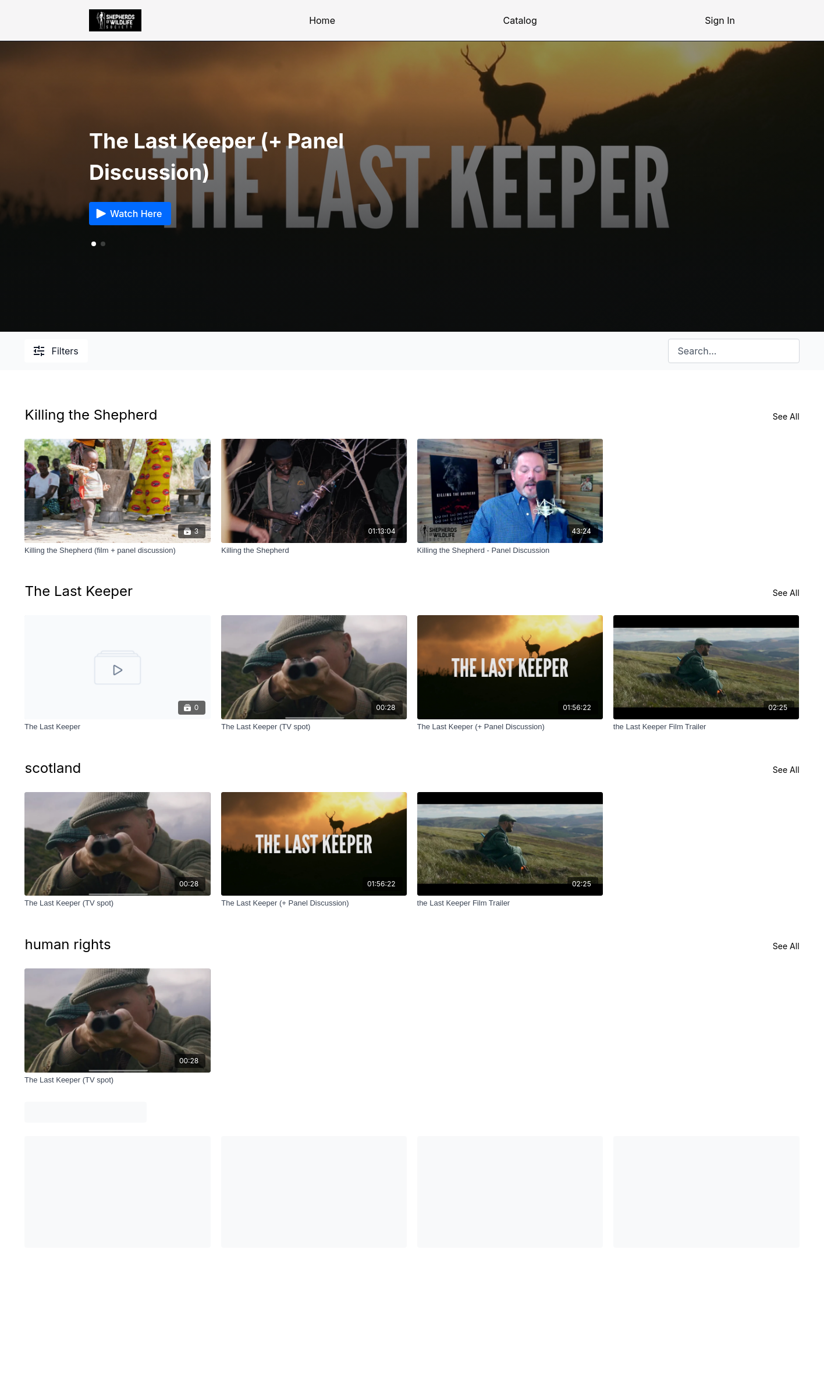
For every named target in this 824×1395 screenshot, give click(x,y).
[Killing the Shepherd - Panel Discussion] (510, 550)
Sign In (720, 20)
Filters (56, 351)
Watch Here (128, 214)
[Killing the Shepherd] (314, 550)
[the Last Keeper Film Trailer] (706, 727)
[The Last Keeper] (117, 727)
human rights (67, 944)
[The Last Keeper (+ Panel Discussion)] (510, 727)
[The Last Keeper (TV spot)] (314, 727)
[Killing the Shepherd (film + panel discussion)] (117, 550)
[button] (103, 244)
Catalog (520, 20)
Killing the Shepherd (90, 414)
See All (786, 416)
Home (322, 20)
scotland (52, 767)
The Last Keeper (78, 591)
